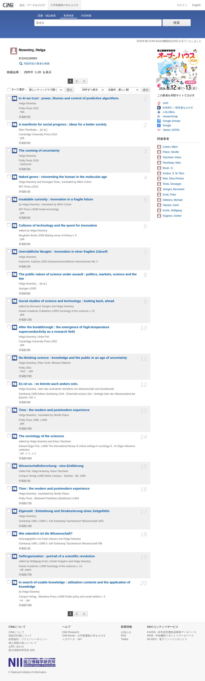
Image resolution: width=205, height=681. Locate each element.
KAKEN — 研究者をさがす (178, 107)
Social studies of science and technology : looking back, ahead (66, 301)
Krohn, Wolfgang (172, 210)
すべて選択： (17, 90)
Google (167, 125)
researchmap (170, 116)
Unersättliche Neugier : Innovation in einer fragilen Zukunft (63, 251)
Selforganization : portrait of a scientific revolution (57, 556)
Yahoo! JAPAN (171, 129)
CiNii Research (70, 632)
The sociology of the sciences (41, 436)
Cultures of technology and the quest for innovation (58, 225)
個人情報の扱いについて (23, 642)
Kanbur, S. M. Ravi (173, 173)
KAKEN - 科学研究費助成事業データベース (171, 632)
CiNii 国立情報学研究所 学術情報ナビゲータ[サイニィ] (8, 5)
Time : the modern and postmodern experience (54, 410)
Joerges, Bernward (173, 189)
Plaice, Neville (171, 152)
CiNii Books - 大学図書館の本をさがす (84, 635)
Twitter (124, 639)
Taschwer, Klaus (172, 157)
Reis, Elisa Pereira (173, 178)
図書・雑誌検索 (47, 15)
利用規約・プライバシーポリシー (28, 639)
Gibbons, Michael (173, 199)
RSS (123, 635)
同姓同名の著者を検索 (37, 63)
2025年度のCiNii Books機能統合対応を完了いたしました (169, 41)
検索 (176, 22)
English (196, 5)
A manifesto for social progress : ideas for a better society (63, 124)
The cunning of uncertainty (39, 150)
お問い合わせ (16, 646)
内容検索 (86, 15)
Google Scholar (171, 120)
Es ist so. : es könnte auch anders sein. (48, 384)
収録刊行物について (20, 635)
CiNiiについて (16, 632)
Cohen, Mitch (170, 146)
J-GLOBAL (169, 112)
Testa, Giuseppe (172, 183)
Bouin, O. (168, 168)
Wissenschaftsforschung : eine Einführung (51, 466)
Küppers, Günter (172, 215)
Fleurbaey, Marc (172, 162)
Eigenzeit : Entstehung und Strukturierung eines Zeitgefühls (64, 511)
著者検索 (68, 15)
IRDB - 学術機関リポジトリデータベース (170, 635)
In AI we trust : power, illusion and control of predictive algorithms (69, 98)
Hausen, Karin (171, 205)
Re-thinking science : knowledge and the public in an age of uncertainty (73, 357)
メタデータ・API (72, 639)
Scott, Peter (169, 194)
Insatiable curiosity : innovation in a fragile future (56, 199)
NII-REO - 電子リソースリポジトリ (167, 639)
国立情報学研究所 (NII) (22, 650)
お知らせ (126, 632)
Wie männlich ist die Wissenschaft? (46, 533)
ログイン (182, 5)
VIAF (165, 103)
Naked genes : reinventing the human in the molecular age (63, 177)
